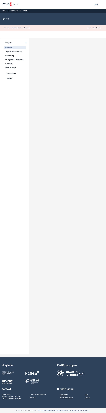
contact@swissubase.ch (36, 395)
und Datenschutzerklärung (80, 410)
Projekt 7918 (14, 10)
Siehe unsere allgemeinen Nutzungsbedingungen (54, 410)
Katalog (4, 10)
